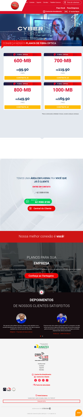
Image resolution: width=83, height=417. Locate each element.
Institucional (41, 364)
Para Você (60, 8)
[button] (40, 336)
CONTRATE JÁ (22, 78)
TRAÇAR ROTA (41, 401)
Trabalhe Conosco (55, 2)
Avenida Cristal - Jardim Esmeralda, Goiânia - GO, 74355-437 (41, 398)
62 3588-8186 (41, 192)
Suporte (39, 2)
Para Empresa (73, 8)
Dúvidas (45, 2)
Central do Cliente (41, 377)
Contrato (31, 2)
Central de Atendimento (52, 11)
